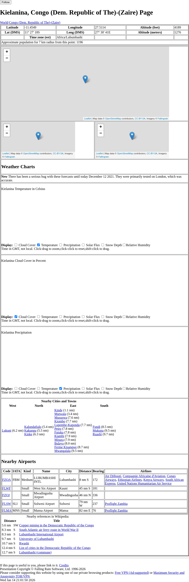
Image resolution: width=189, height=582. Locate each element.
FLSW (6, 503)
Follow (6, 2)
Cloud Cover (27, 245)
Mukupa (98, 430)
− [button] (7, 58)
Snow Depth (113, 245)
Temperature (49, 245)
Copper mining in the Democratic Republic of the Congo (56, 525)
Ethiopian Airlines (130, 479)
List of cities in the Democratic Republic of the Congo (54, 548)
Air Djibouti (113, 476)
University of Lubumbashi (36, 539)
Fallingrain (163, 118)
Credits (64, 565)
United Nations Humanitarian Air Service (144, 483)
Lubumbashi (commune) (35, 552)
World (4, 22)
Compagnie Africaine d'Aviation (144, 476)
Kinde (58, 410)
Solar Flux (93, 245)
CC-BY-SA (140, 118)
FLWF (6, 488)
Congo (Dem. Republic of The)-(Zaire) (34, 22)
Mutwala (60, 414)
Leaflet (87, 118)
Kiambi (59, 436)
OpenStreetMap (113, 118)
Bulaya (59, 443)
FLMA (6, 510)
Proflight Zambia (116, 503)
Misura (59, 439)
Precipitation (71, 245)
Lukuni (6, 430)
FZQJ (6, 495)
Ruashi (97, 434)
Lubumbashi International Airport (41, 534)
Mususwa (60, 417)
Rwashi (24, 543)
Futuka (58, 432)
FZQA (6, 479)
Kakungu (30, 430)
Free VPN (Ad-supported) (132, 572)
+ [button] (7, 52)
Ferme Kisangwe (65, 447)
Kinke (28, 434)
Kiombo (59, 421)
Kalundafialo (32, 427)
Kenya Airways (153, 479)
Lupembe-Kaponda (67, 425)
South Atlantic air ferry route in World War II (48, 530)
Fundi (96, 427)
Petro (57, 428)
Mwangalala (62, 451)
